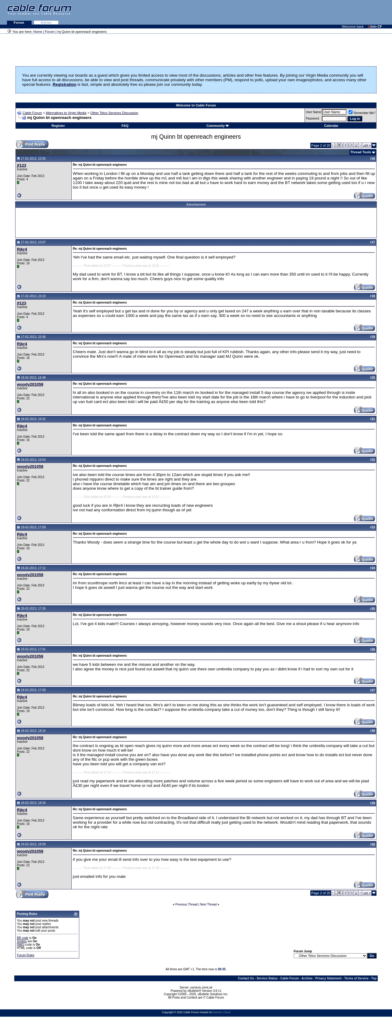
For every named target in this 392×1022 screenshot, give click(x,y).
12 (356, 145)
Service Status (267, 978)
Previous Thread (186, 904)
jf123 (21, 165)
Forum (19, 22)
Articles (46, 22)
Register (58, 125)
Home (37, 31)
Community (217, 125)
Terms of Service (356, 978)
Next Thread (208, 904)
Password (312, 118)
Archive (307, 978)
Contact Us (246, 978)
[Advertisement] (318, 12)
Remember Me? (362, 113)
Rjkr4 (22, 249)
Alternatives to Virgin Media (66, 113)
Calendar (331, 125)
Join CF (375, 26)
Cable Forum (32, 113)
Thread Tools (360, 152)
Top (374, 978)
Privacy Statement (328, 978)
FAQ (124, 125)
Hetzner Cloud (221, 1012)
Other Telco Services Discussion (114, 113)
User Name (313, 112)
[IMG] (20, 944)
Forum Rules (25, 955)
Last (367, 145)
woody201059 (30, 384)
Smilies (22, 941)
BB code (23, 938)
